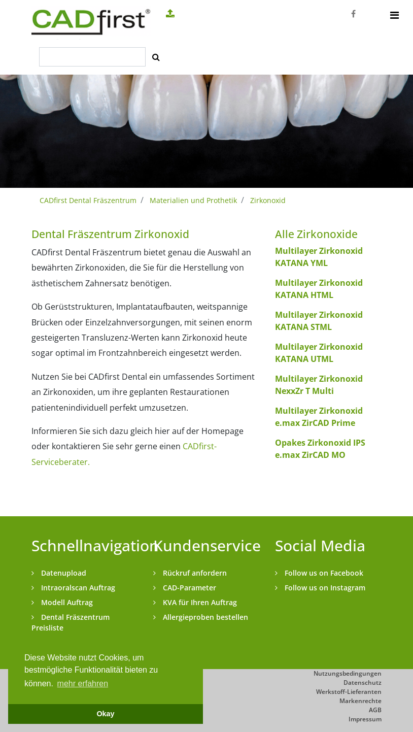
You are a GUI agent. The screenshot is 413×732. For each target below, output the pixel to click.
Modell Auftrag (66, 602)
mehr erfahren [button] (83, 683)
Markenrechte (360, 700)
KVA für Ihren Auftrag (199, 602)
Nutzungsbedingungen (348, 673)
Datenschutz (362, 682)
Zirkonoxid (268, 200)
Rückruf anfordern (194, 573)
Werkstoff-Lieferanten (349, 691)
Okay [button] (105, 714)
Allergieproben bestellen (204, 617)
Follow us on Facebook (323, 573)
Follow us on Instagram (324, 587)
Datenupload (62, 573)
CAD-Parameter (188, 587)
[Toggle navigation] (394, 15)
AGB (375, 710)
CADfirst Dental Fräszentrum (88, 200)
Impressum (365, 719)
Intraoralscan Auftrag (77, 587)
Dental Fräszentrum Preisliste (70, 622)
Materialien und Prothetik (193, 200)
